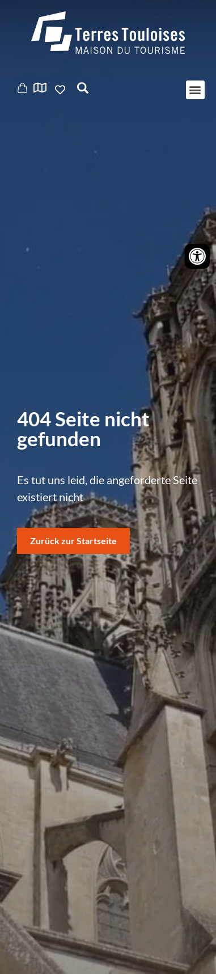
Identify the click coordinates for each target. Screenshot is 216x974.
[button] (195, 90)
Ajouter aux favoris (61, 90)
